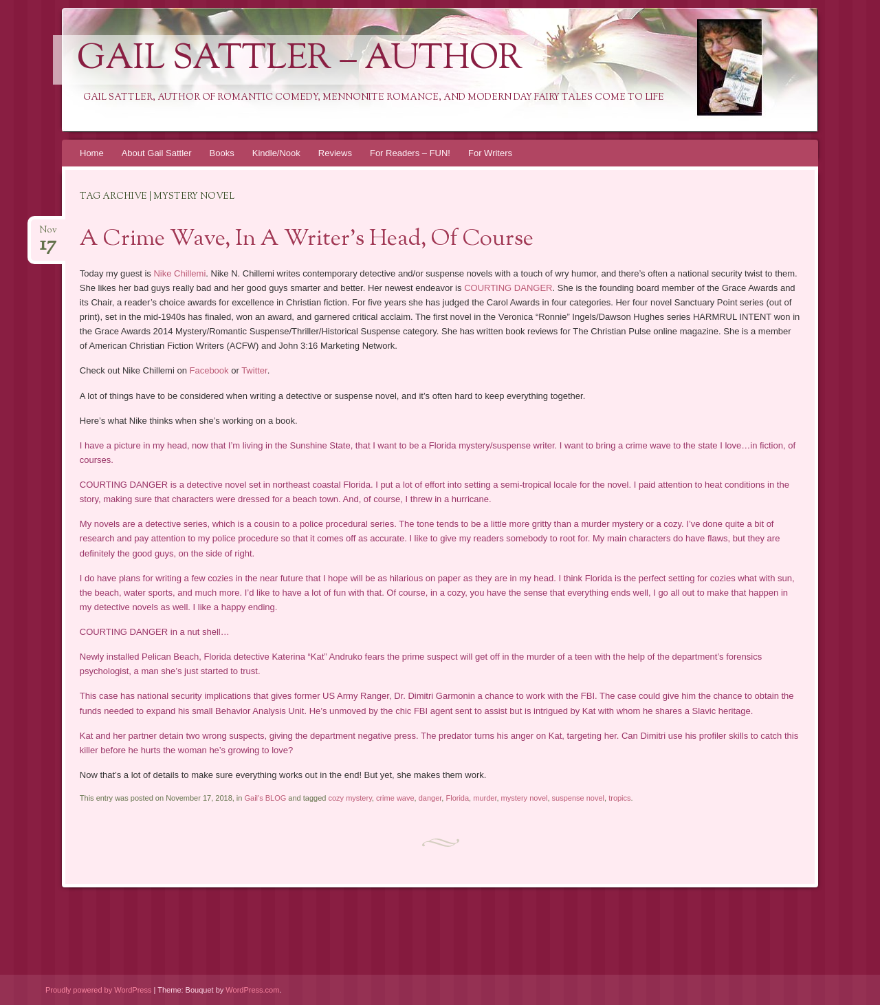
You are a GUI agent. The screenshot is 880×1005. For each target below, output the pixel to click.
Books (222, 153)
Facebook (208, 370)
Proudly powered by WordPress (98, 990)
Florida (457, 798)
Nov (48, 234)
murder (484, 798)
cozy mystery (349, 798)
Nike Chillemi (179, 273)
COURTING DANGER (508, 288)
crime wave (395, 798)
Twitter (254, 370)
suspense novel (578, 798)
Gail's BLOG (265, 798)
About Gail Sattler (157, 153)
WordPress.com (252, 990)
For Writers (490, 153)
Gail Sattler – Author (300, 60)
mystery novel (524, 798)
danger (430, 798)
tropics (619, 798)
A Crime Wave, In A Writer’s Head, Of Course (307, 239)
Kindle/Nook (276, 153)
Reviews (335, 153)
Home (92, 153)
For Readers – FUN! (410, 153)
